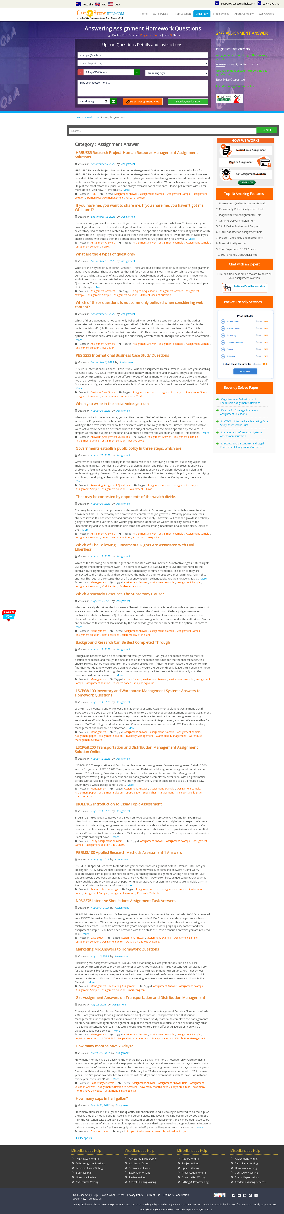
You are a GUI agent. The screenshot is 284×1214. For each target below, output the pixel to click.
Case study (97, 937)
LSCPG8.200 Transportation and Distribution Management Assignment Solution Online (136, 749)
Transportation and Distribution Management (178, 1038)
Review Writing (135, 1177)
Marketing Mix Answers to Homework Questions (117, 949)
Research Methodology (104, 889)
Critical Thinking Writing (140, 1182)
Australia (84, 4)
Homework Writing (244, 1168)
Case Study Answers (102, 1083)
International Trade (132, 396)
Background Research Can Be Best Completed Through (123, 642)
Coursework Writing (244, 1172)
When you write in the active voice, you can (112, 403)
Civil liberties (109, 586)
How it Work (107, 1195)
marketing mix (136, 990)
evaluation (108, 347)
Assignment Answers (103, 242)
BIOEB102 (119, 844)
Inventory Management (139, 735)
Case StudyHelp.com (87, 117)
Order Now (201, 13)
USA (114, 4)
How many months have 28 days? (104, 1046)
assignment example (152, 193)
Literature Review (84, 1177)
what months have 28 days (121, 1090)
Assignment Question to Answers (117, 1087)
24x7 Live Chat (269, 3)
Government (135, 489)
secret (106, 246)
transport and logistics (190, 792)
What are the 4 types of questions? (105, 254)
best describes (110, 634)
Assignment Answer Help (172, 1083)
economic (139, 537)
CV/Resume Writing (85, 1182)
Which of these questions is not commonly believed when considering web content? (139, 304)
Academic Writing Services (248, 1182)
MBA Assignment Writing (88, 1163)
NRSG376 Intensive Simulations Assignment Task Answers (126, 900)
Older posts (85, 1138)
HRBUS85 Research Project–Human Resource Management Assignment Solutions (136, 154)
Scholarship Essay (137, 1168)
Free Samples (221, 13)
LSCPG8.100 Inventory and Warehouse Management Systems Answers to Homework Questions (138, 693)
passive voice (136, 440)
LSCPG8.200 (133, 792)
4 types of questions (145, 291)
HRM (93, 193)
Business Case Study (103, 392)
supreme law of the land (136, 634)
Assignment (128, 164)
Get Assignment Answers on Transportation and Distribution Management (140, 997)
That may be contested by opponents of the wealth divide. (126, 496)
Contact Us (95, 1198)
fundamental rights (131, 586)
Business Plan (82, 1172)
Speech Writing (188, 1168)
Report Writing (188, 1158)
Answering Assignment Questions (110, 436)
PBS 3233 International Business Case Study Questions (122, 355)
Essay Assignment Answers (106, 841)
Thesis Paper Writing (245, 1177)
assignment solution (87, 246)
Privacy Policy (135, 1195)
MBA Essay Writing (85, 1158)
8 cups (130, 1131)
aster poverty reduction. (116, 537)
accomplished (132, 679)
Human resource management (105, 197)
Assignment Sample (179, 193)
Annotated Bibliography (140, 1158)
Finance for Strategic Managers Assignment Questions (239, 412)
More (126, 189)
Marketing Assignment (122, 986)
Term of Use (152, 1195)
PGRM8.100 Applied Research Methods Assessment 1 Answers (129, 852)
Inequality (153, 537)
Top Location (183, 13)
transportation (84, 796)
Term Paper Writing (244, 1163)
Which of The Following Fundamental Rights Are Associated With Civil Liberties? (134, 547)
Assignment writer (113, 941)
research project (135, 197)
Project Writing (188, 1163)
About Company (244, 13)
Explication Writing (137, 1172)
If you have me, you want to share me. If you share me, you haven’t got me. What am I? (139, 207)
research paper (122, 683)
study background (143, 683)
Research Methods (148, 893)
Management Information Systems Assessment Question (241, 434)
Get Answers (266, 13)
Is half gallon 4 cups (174, 1131)
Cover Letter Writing (191, 1177)
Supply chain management (158, 792)
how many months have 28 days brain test (165, 1087)
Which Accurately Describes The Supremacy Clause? (120, 593)
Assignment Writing (244, 1158)
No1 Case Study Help (85, 1195)
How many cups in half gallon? (102, 1098)
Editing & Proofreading (193, 1182)
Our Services (161, 13)
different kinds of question (155, 295)
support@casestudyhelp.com (235, 3)
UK (100, 4)
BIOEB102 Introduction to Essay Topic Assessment (119, 804)
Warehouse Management (171, 735)
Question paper (100, 1131)
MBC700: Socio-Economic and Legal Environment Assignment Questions (242, 445)
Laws (149, 489)
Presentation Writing (192, 1172)
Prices (120, 1195)
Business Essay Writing (87, 1168)
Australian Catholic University (143, 941)
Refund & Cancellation (176, 1195)
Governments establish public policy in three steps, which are (128, 448)
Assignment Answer (125, 193)
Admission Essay (137, 1163)
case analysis (110, 396)
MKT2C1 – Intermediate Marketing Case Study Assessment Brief (244, 423)
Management (98, 582)
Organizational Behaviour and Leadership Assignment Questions (240, 401)
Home (144, 13)
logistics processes (87, 1038)
